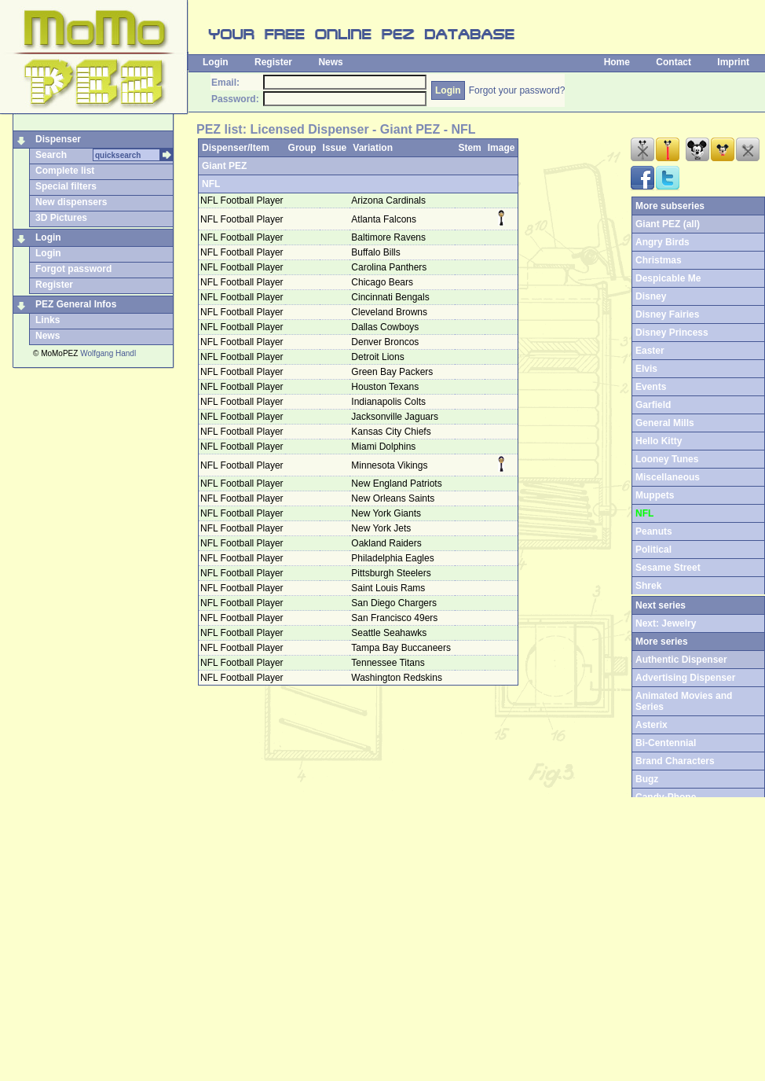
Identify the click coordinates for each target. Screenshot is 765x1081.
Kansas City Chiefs (392, 431)
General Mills (664, 422)
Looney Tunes (666, 459)
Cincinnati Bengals (391, 297)
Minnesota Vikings (390, 465)
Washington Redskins (398, 677)
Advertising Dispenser (685, 677)
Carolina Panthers (390, 267)
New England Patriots (398, 483)
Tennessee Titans (389, 662)
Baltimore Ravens (389, 237)
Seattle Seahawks (390, 632)
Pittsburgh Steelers (392, 573)
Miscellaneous (667, 477)
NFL (211, 183)
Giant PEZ (224, 165)
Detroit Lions (379, 356)
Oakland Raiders (387, 543)
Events (650, 386)
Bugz (646, 779)
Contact (673, 62)
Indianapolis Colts (389, 401)
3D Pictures (61, 217)
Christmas (658, 260)
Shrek (648, 585)
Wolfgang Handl (108, 353)
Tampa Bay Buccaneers (402, 647)
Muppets (654, 495)
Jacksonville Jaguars (396, 416)
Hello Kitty (658, 441)
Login (216, 62)
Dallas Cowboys (386, 327)
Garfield (653, 404)
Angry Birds (662, 242)
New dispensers (71, 202)
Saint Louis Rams (389, 588)
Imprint (733, 62)
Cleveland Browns (390, 312)
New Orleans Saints (394, 498)
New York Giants (387, 513)
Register (273, 62)
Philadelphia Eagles (394, 558)
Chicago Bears (383, 282)
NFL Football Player (242, 200)
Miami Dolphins (384, 446)
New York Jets (382, 528)
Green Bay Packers (393, 371)
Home (617, 62)
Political (653, 549)
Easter (649, 350)
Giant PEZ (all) (667, 224)
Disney (650, 296)
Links (47, 319)
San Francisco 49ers (395, 617)
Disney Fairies (667, 314)
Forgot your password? (517, 90)
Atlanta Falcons (385, 219)
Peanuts (653, 531)
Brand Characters (675, 761)
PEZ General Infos (75, 304)
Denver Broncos (386, 341)
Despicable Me (668, 278)
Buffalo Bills (377, 252)
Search (51, 154)
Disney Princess (671, 332)
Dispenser (58, 139)
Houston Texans (386, 386)
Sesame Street (668, 567)
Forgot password (73, 268)
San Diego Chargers (395, 603)
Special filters (66, 186)
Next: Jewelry (665, 623)
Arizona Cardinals (389, 200)
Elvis (646, 368)
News (330, 62)
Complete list (64, 170)
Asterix (651, 724)
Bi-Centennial (665, 742)
